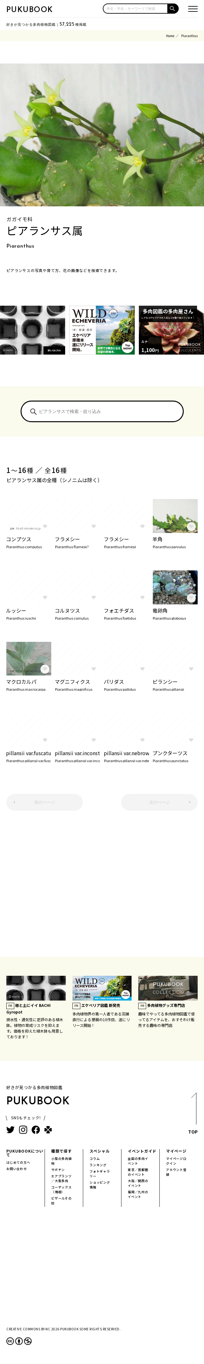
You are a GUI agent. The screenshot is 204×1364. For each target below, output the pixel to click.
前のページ (44, 802)
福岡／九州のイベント (138, 1194)
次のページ (159, 802)
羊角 (175, 542)
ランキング (98, 1164)
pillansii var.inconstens (77, 755)
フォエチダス (126, 613)
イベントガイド (142, 1151)
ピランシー (175, 684)
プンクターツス (175, 755)
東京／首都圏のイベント (138, 1172)
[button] (173, 8)
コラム (95, 1158)
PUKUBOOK (29, 10)
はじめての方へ (18, 1162)
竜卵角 (175, 613)
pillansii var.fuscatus (28, 755)
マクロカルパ (28, 684)
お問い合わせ (16, 1168)
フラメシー (77, 542)
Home (170, 35)
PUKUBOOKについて (24, 1152)
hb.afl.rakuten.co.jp (28, 528)
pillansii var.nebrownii (126, 755)
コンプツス (28, 542)
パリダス (126, 684)
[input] (135, 8)
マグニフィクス (77, 684)
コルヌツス (77, 613)
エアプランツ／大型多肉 (61, 1178)
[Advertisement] (102, 886)
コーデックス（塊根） (61, 1189)
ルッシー (28, 613)
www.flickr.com (21, 201)
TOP (193, 1115)
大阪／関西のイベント (138, 1183)
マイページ (176, 1151)
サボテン (58, 1169)
